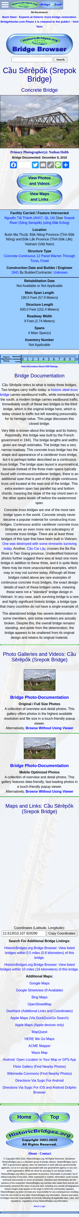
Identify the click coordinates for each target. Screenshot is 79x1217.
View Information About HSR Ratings (39, 366)
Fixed (44, 261)
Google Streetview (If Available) (39, 990)
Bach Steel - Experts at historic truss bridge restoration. (39, 17)
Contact (45, 1153)
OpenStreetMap (39, 1004)
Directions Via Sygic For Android (39, 1080)
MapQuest (39, 1032)
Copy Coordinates (61, 933)
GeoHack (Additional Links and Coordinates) (39, 1011)
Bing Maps (40, 997)
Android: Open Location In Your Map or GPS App (39, 1059)
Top (54, 1117)
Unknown (61, 272)
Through (69, 256)
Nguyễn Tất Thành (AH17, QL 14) (29, 218)
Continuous (27, 256)
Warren (56, 256)
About (32, 1153)
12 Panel (43, 256)
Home (24, 1117)
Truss (34, 261)
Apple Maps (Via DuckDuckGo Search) (39, 1018)
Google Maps (39, 983)
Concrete (10, 256)
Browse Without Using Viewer (49, 728)
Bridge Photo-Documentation (39, 697)
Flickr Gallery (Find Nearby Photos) (39, 1066)
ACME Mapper (39, 1046)
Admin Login (40, 1206)
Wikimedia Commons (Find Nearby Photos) (39, 1073)
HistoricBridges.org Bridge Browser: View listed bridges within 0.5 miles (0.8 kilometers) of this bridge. (39, 952)
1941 (15, 272)
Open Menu (5, 5)
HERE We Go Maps (40, 1039)
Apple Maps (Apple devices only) (39, 1025)
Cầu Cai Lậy (36, 548)
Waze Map (40, 1052)
